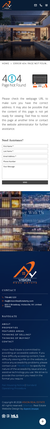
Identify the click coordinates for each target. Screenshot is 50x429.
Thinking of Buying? (16, 338)
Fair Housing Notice (13, 385)
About (6, 324)
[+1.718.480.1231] (40, 5)
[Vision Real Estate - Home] (6, 5)
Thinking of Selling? (16, 334)
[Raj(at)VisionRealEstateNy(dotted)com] (35, 5)
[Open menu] (46, 5)
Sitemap (28, 405)
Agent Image (31, 408)
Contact (8, 341)
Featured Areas (13, 331)
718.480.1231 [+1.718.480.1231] (10, 297)
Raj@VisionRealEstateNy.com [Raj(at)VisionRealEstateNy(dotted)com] (19, 301)
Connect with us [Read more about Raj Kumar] (22, 247)
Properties (10, 327)
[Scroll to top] (42, 421)
